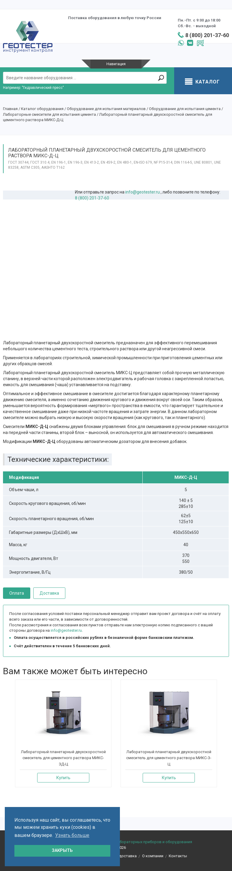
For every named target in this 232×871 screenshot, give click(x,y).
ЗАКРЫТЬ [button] (62, 850)
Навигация (116, 64)
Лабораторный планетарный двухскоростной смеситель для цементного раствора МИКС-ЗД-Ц (63, 758)
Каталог (202, 82)
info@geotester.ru (142, 192)
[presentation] (4, 737)
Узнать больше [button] (72, 835)
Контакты (178, 856)
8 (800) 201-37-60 (207, 35)
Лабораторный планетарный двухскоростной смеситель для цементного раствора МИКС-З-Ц (168, 758)
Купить (63, 777)
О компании (152, 856)
